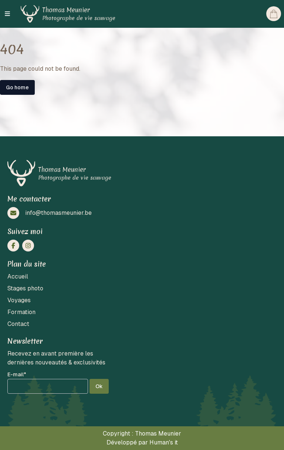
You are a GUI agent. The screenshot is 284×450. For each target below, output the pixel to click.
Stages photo (25, 288)
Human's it (163, 442)
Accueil (17, 276)
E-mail (16, 374)
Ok (99, 386)
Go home (17, 87)
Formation (21, 312)
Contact (18, 323)
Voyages (19, 300)
